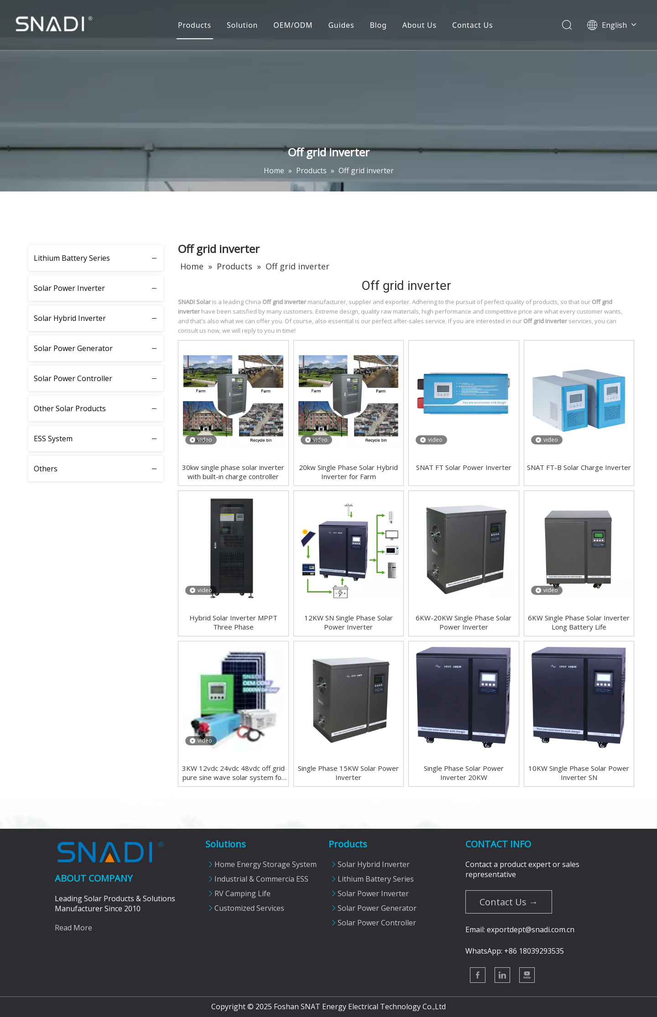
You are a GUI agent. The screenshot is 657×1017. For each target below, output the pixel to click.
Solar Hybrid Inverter (70, 318)
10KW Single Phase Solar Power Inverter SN (578, 773)
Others (45, 469)
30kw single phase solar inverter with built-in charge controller (233, 472)
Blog (377, 25)
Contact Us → (509, 902)
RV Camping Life (242, 893)
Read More (73, 928)
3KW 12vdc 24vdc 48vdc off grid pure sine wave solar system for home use (233, 773)
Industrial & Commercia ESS (261, 879)
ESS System (53, 439)
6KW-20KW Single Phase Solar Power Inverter (463, 622)
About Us (419, 25)
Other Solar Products (70, 408)
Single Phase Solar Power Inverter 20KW (464, 773)
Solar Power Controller (73, 378)
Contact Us (472, 25)
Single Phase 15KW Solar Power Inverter (348, 773)
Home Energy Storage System (265, 864)
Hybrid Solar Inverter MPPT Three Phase (233, 622)
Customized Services (249, 908)
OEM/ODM (292, 25)
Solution (241, 25)
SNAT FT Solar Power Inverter (463, 467)
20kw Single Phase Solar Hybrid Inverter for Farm (348, 472)
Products (194, 25)
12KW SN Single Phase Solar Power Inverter (348, 622)
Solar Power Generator (73, 348)
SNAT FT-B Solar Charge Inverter (579, 467)
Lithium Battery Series (72, 258)
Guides (341, 25)
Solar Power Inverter (69, 288)
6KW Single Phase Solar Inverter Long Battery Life (579, 622)
